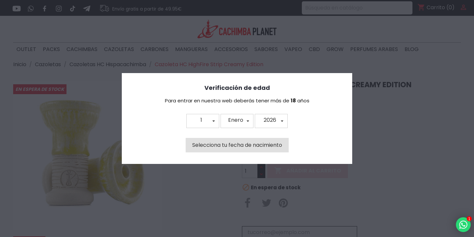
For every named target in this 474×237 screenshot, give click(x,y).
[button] (202, 121)
